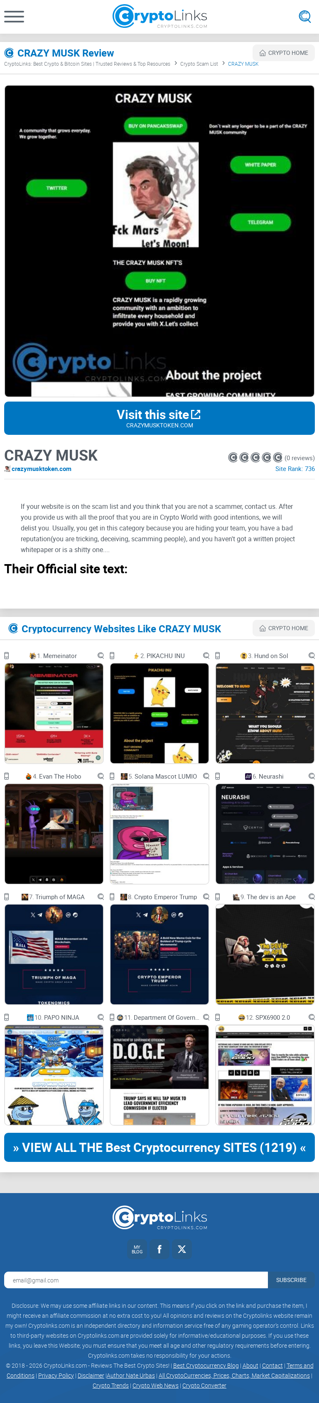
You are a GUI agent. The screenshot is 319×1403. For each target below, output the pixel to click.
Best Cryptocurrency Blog (206, 1365)
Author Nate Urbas (131, 1375)
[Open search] (305, 17)
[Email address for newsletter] (136, 1280)
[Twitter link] (182, 1249)
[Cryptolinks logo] (160, 17)
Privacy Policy (56, 1375)
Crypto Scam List (199, 63)
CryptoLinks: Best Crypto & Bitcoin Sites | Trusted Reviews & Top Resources (87, 63)
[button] (14, 17)
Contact (272, 1365)
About (250, 1365)
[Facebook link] (159, 1249)
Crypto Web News (156, 1385)
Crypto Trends (111, 1385)
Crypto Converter (204, 1385)
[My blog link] (137, 1249)
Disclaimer (91, 1375)
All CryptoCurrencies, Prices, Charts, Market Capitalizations (234, 1375)
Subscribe (291, 1280)
